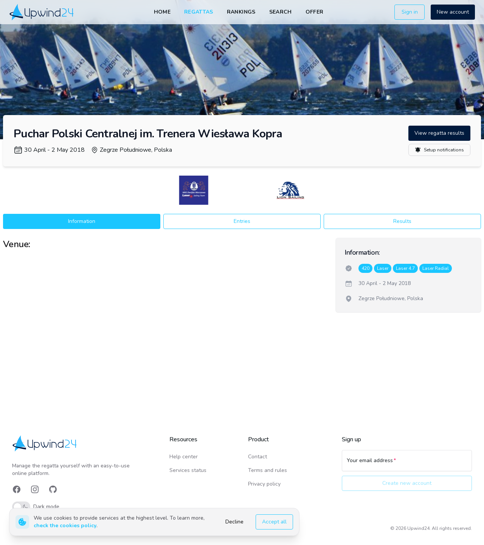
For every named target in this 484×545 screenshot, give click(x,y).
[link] (42, 11)
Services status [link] (187, 470)
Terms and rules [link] (267, 470)
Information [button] (81, 221)
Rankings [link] (241, 12)
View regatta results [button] (439, 133)
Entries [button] (242, 221)
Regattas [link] (198, 12)
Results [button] (402, 221)
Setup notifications (439, 150)
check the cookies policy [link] (65, 525)
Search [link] (280, 12)
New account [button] (453, 12)
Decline (234, 521)
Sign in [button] (410, 12)
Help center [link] (183, 456)
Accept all (274, 521)
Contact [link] (257, 456)
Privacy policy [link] (264, 483)
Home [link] (162, 12)
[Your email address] (407, 464)
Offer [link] (315, 12)
